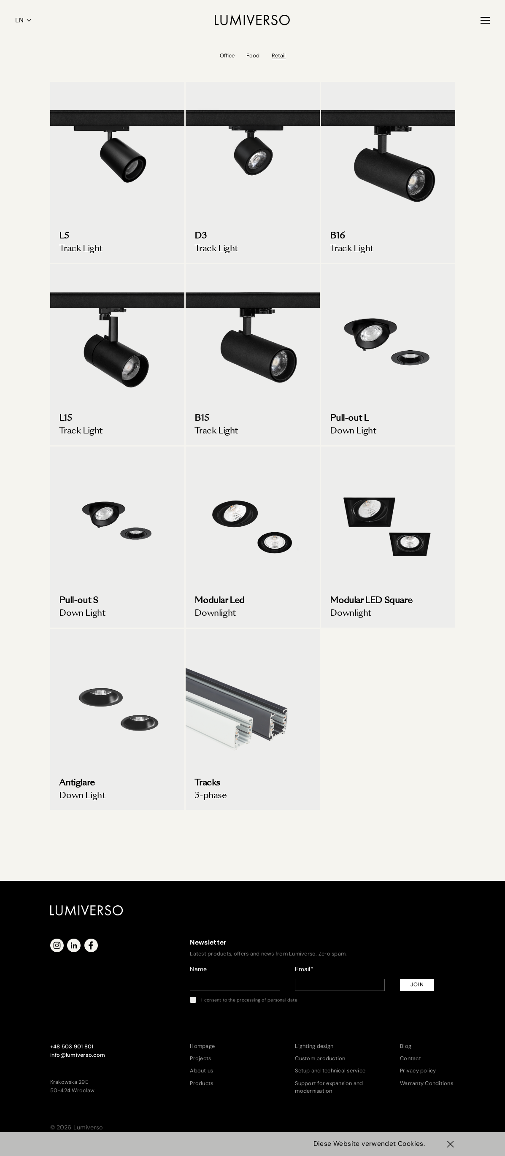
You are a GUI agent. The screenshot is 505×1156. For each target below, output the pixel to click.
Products (201, 1083)
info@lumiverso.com (77, 1055)
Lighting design (314, 1046)
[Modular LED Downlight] (253, 537)
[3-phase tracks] (253, 719)
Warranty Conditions (426, 1083)
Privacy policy (418, 1070)
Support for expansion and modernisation (329, 1087)
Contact (410, 1058)
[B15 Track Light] (253, 354)
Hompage (202, 1046)
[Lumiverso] (252, 20)
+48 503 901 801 (72, 1046)
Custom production (320, 1058)
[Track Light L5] (117, 172)
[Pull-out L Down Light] (388, 354)
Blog (405, 1046)
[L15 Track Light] (117, 354)
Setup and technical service (330, 1070)
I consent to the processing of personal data (243, 1000)
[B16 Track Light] (388, 172)
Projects (200, 1058)
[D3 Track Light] (253, 172)
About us (201, 1070)
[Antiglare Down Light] (117, 719)
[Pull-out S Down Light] (117, 537)
